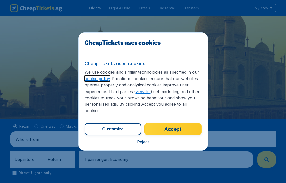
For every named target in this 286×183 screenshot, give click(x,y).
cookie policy (97, 78)
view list (143, 91)
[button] (143, 141)
